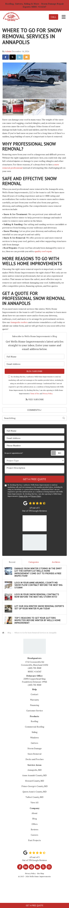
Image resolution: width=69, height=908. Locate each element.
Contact (34, 694)
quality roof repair (43, 251)
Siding (34, 732)
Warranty (34, 699)
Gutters (34, 742)
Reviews (34, 829)
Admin (8, 51)
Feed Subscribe (34, 399)
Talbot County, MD (34, 797)
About (34, 813)
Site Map (40, 873)
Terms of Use (34, 394)
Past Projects (34, 840)
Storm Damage (35, 748)
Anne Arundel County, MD (34, 775)
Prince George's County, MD (34, 786)
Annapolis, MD (35, 769)
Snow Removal (34, 753)
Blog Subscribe (34, 371)
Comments (34, 410)
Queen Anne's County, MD (35, 791)
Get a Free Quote (34, 905)
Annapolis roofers (19, 322)
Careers (34, 834)
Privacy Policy (47, 394)
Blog (34, 818)
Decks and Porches (35, 759)
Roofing (34, 721)
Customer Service (34, 710)
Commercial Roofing (34, 726)
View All (34, 802)
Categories (34, 562)
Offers (35, 824)
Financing (34, 705)
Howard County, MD (34, 780)
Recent (12, 562)
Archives (56, 562)
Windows (34, 737)
